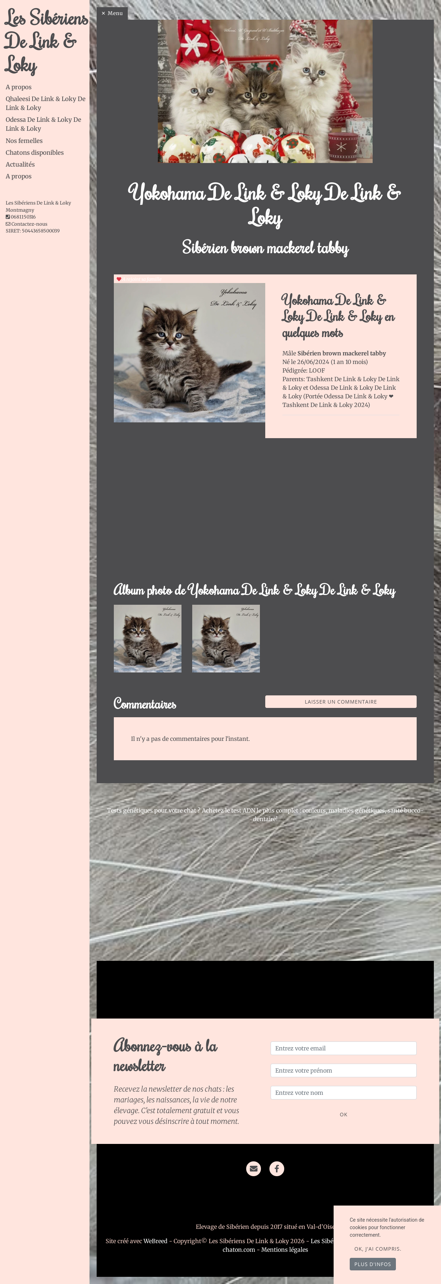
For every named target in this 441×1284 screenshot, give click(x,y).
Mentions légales (284, 1249)
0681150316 (23, 217)
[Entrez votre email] (344, 1048)
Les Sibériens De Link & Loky (47, 40)
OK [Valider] (343, 1114)
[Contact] (253, 1168)
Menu (115, 13)
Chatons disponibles (35, 153)
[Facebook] (276, 1168)
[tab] (47, 87)
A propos (19, 87)
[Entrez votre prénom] (344, 1070)
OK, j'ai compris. (378, 1248)
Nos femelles (24, 141)
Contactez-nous (26, 224)
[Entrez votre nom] (344, 1092)
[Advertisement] (265, 514)
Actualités (20, 164)
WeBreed (156, 1241)
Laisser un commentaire (341, 701)
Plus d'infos (372, 1264)
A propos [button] (19, 176)
